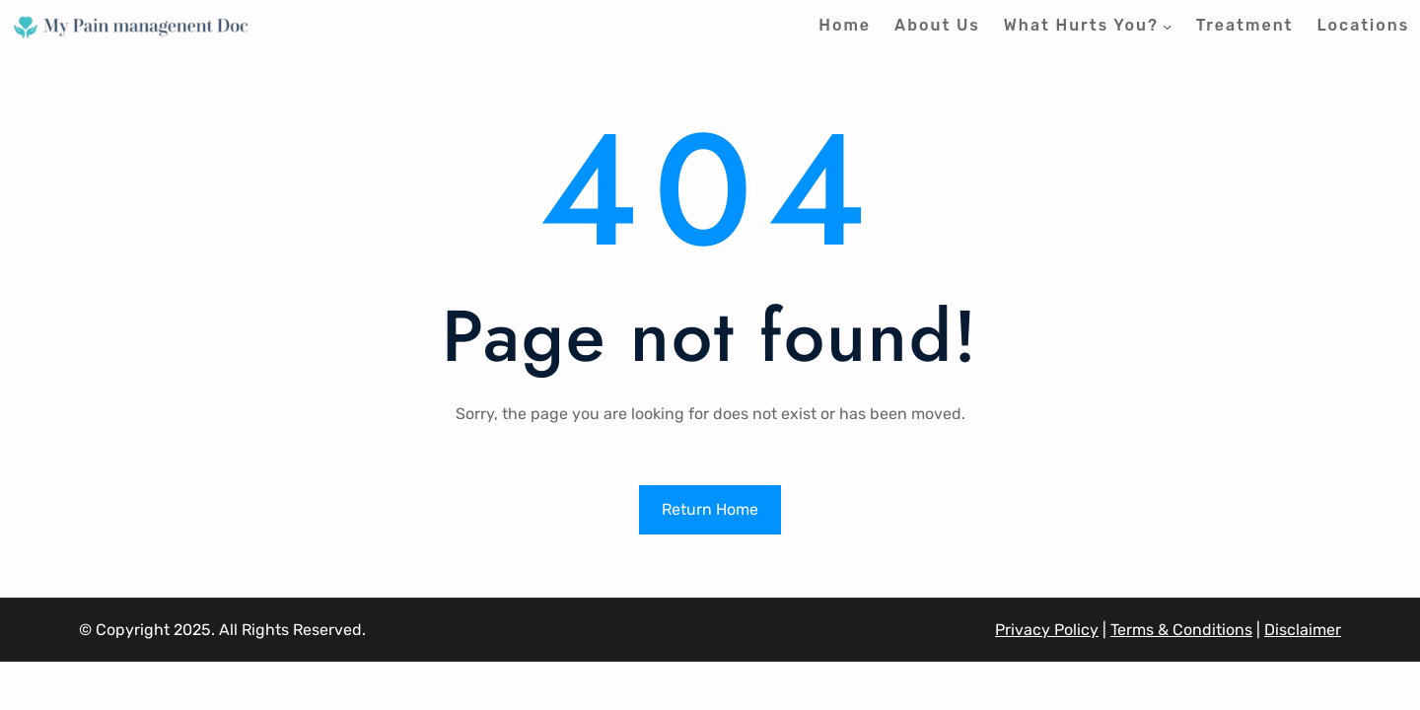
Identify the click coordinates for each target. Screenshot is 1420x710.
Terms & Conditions (1181, 629)
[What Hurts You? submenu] (1167, 27)
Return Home (710, 509)
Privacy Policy (1047, 629)
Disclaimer (1302, 629)
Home (844, 25)
